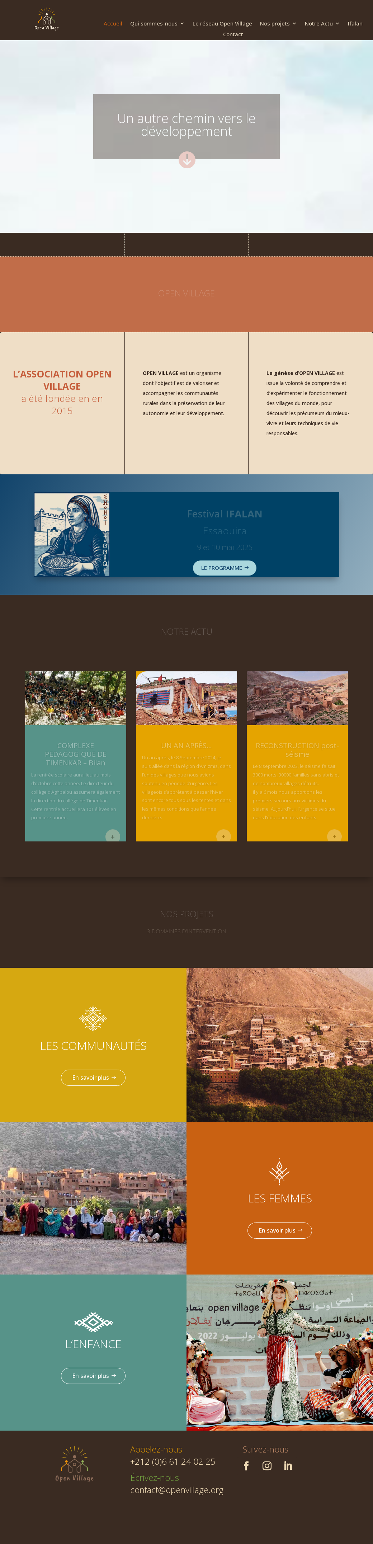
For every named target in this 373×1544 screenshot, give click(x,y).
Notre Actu (319, 24)
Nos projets (275, 24)
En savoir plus (90, 1077)
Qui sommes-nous (154, 24)
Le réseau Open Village (222, 24)
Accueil (113, 24)
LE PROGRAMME (221, 567)
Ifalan (355, 24)
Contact (233, 35)
